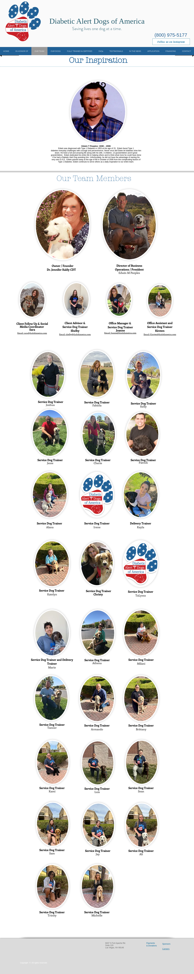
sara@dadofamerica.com (35, 333)
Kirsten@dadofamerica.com (163, 334)
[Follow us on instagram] (171, 42)
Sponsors (166, 944)
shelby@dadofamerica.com (78, 334)
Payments (150, 943)
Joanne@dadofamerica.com (123, 333)
